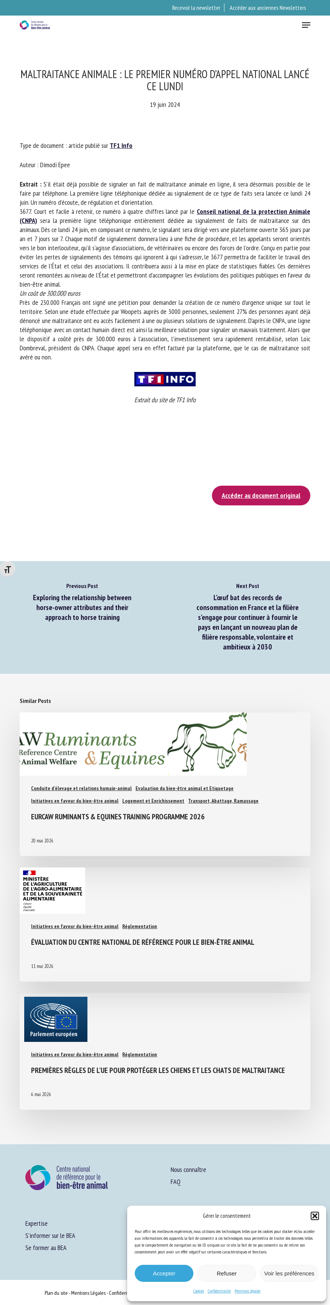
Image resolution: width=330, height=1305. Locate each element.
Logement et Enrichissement (153, 800)
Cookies (198, 1291)
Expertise (36, 1223)
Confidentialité (219, 1291)
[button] (315, 1216)
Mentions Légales (88, 1292)
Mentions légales (247, 1291)
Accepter (164, 1273)
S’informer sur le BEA (50, 1235)
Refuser (227, 1273)
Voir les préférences (289, 1273)
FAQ (176, 1181)
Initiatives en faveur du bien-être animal (74, 800)
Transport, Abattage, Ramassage (223, 800)
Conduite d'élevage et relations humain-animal (81, 788)
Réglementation (139, 926)
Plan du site (56, 1292)
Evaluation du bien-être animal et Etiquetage (184, 788)
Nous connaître (188, 1169)
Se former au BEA (46, 1247)
